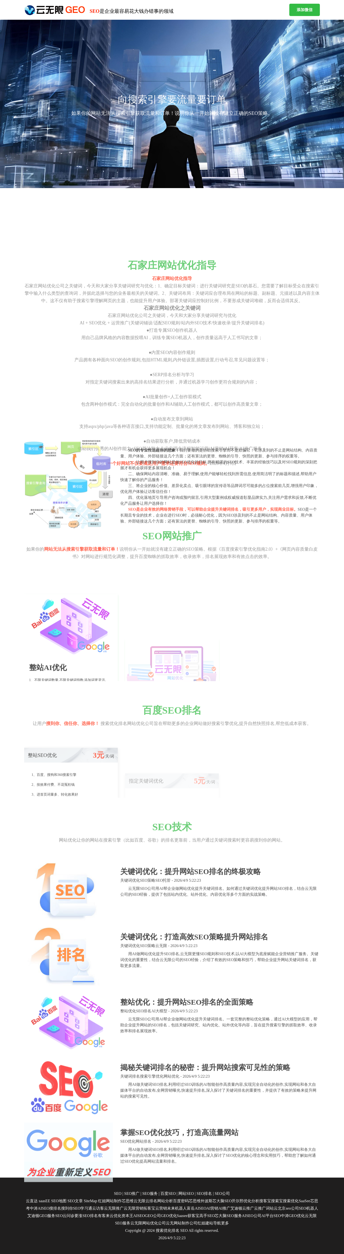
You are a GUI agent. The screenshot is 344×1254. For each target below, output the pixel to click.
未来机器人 (177, 1208)
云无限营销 (133, 1208)
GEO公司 (153, 1216)
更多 (225, 1223)
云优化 (115, 1216)
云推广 (248, 1208)
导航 (217, 1223)
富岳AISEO (196, 1208)
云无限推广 (114, 1208)
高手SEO (207, 1216)
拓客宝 (149, 1208)
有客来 (104, 1216)
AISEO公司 (251, 1216)
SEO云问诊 (64, 1216)
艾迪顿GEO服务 (41, 1216)
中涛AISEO (39, 1208)
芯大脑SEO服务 (228, 1216)
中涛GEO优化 (293, 1216)
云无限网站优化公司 (148, 1223)
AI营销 (212, 1208)
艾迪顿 (236, 1208)
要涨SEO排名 (86, 1216)
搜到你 (67, 1208)
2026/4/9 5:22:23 (172, 1238)
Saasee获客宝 (188, 1216)
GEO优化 (169, 1216)
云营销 (161, 1208)
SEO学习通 (82, 1208)
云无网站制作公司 (181, 1223)
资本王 (127, 1216)
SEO (184, 1230)
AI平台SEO (271, 1216)
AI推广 (224, 1208)
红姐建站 (205, 1223)
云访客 (98, 1208)
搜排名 (55, 1208)
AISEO (139, 1216)
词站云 (272, 1208)
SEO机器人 (308, 1208)
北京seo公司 (288, 1208)
